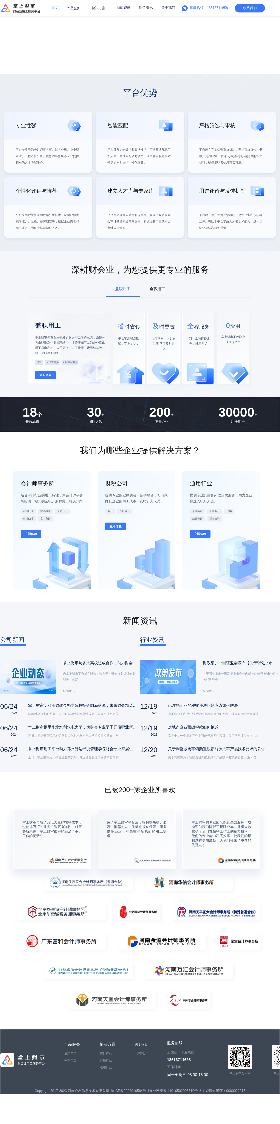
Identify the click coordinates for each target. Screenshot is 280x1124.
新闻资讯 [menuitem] (123, 7)
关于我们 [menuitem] (168, 7)
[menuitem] (74, 8)
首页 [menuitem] (54, 7)
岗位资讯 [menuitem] (146, 7)
